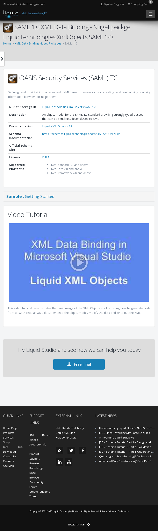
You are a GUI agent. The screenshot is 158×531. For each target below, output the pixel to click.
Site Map (8, 466)
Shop (6, 442)
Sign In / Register (112, 4)
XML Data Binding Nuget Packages (38, 43)
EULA (45, 157)
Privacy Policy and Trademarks (114, 511)
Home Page (10, 428)
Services (8, 437)
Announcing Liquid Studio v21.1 (118, 437)
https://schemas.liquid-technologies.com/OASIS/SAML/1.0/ (81, 134)
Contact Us (9, 456)
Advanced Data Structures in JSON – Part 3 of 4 (128, 461)
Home (7, 43)
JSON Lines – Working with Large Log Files (124, 433)
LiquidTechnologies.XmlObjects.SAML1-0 (69, 107)
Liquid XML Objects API (57, 126)
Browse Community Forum (36, 482)
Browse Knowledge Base (36, 468)
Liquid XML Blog (65, 433)
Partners (8, 461)
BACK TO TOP (79, 524)
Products (8, 433)
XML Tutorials (37, 444)
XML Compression (67, 437)
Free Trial (79, 364)
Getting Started (30, 196)
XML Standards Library (70, 428)
